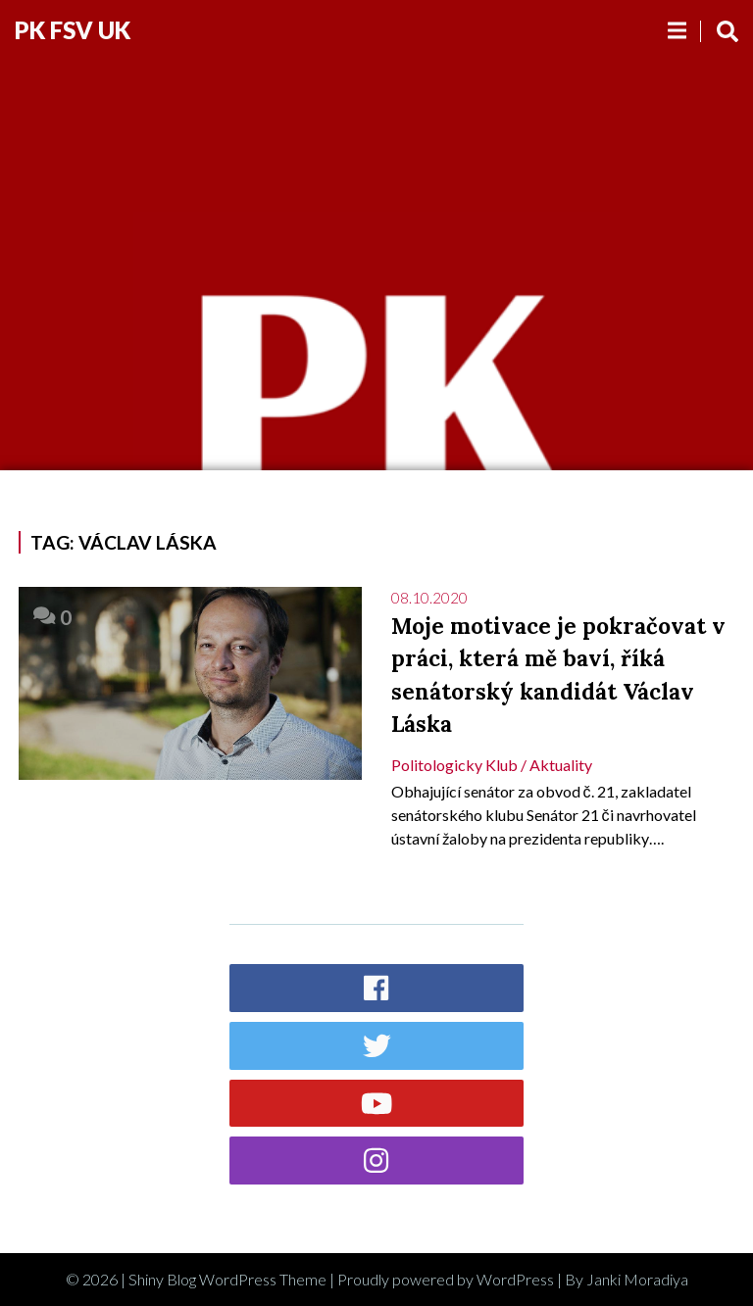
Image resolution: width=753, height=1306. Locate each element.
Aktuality (560, 764)
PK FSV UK (72, 30)
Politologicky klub (454, 764)
